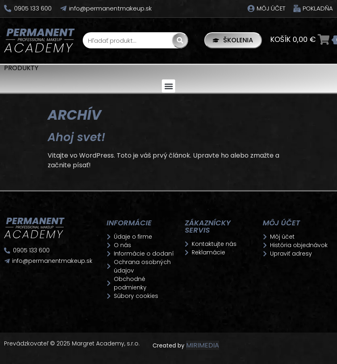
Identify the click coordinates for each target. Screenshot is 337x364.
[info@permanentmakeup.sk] (63, 8)
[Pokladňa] (297, 8)
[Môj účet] (251, 8)
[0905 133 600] (7, 8)
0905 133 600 (33, 8)
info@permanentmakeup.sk (110, 8)
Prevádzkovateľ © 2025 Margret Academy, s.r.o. (72, 343)
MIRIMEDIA (202, 345)
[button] (168, 86)
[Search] (180, 40)
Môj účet (271, 8)
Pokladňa (318, 8)
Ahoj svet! (76, 137)
